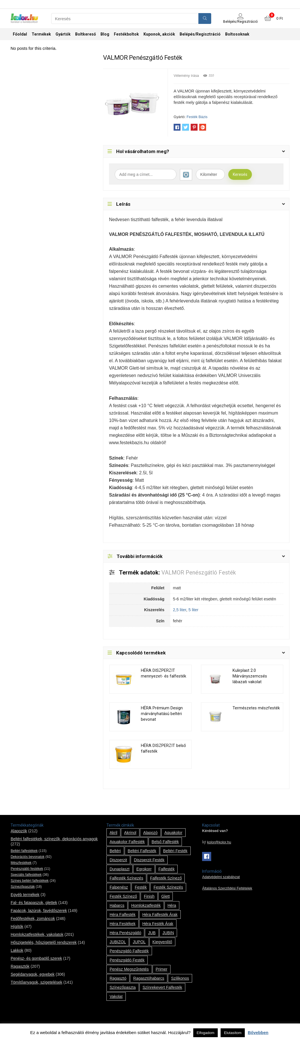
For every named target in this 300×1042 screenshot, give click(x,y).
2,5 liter (179, 610)
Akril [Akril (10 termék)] (113, 832)
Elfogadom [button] (205, 1033)
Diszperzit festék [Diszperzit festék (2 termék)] (149, 860)
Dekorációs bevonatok (27, 857)
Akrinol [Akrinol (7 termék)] (130, 832)
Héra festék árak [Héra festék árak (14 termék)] (157, 923)
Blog (104, 34)
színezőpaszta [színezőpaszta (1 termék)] (123, 987)
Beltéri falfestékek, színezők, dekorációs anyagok (54, 839)
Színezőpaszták (23, 887)
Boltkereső (85, 34)
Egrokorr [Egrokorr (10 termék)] (144, 869)
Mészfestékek (21, 863)
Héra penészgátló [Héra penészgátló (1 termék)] (125, 932)
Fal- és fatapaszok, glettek (34, 902)
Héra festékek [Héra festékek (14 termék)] (122, 923)
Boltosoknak (237, 34)
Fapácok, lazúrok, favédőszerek (39, 910)
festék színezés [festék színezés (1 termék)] (168, 887)
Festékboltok (126, 34)
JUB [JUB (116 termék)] (151, 932)
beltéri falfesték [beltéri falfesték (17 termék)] (142, 851)
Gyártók (63, 34)
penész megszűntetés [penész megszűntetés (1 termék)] (129, 969)
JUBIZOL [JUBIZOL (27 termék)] (118, 942)
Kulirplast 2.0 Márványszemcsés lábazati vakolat (250, 676)
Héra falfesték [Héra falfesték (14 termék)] (122, 914)
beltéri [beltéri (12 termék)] (115, 851)
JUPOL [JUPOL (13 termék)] (139, 942)
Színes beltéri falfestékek (29, 881)
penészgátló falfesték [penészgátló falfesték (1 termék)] (129, 951)
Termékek (41, 34)
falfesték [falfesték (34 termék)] (167, 869)
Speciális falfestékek (26, 875)
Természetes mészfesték (256, 708)
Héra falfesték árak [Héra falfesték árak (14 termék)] (160, 914)
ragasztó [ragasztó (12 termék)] (118, 978)
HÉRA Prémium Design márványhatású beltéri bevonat (162, 714)
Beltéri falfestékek (24, 851)
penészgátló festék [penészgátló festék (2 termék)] (127, 960)
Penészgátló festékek (27, 869)
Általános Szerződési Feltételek (227, 888)
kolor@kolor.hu (219, 842)
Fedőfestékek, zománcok (33, 918)
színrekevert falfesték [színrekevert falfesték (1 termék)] (162, 987)
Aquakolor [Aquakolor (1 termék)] (173, 832)
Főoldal (20, 34)
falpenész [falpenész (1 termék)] (119, 887)
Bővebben (258, 1032)
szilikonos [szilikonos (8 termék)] (180, 978)
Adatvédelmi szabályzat (221, 877)
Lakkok (17, 950)
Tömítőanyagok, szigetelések (36, 982)
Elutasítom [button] (232, 1033)
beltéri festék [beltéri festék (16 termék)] (175, 851)
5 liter (193, 610)
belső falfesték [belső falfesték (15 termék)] (165, 841)
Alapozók (19, 831)
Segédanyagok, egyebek (32, 974)
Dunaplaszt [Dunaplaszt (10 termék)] (120, 869)
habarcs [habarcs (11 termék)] (117, 905)
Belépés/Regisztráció (200, 34)
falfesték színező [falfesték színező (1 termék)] (166, 878)
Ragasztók (20, 966)
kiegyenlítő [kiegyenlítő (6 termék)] (162, 942)
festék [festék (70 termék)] (141, 887)
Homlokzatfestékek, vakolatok (37, 934)
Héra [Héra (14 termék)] (172, 905)
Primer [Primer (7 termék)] (161, 969)
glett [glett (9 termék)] (165, 896)
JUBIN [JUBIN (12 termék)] (168, 932)
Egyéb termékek (25, 894)
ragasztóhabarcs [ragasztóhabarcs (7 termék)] (148, 978)
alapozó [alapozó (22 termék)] (150, 832)
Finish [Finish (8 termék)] (149, 896)
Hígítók (17, 926)
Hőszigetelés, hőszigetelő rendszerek (44, 942)
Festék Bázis (197, 117)
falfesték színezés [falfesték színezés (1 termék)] (126, 878)
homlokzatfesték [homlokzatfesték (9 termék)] (146, 905)
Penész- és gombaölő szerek (36, 958)
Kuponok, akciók (159, 34)
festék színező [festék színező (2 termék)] (123, 896)
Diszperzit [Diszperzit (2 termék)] (118, 860)
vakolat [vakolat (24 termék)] (116, 996)
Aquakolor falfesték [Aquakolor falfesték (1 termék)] (127, 841)
